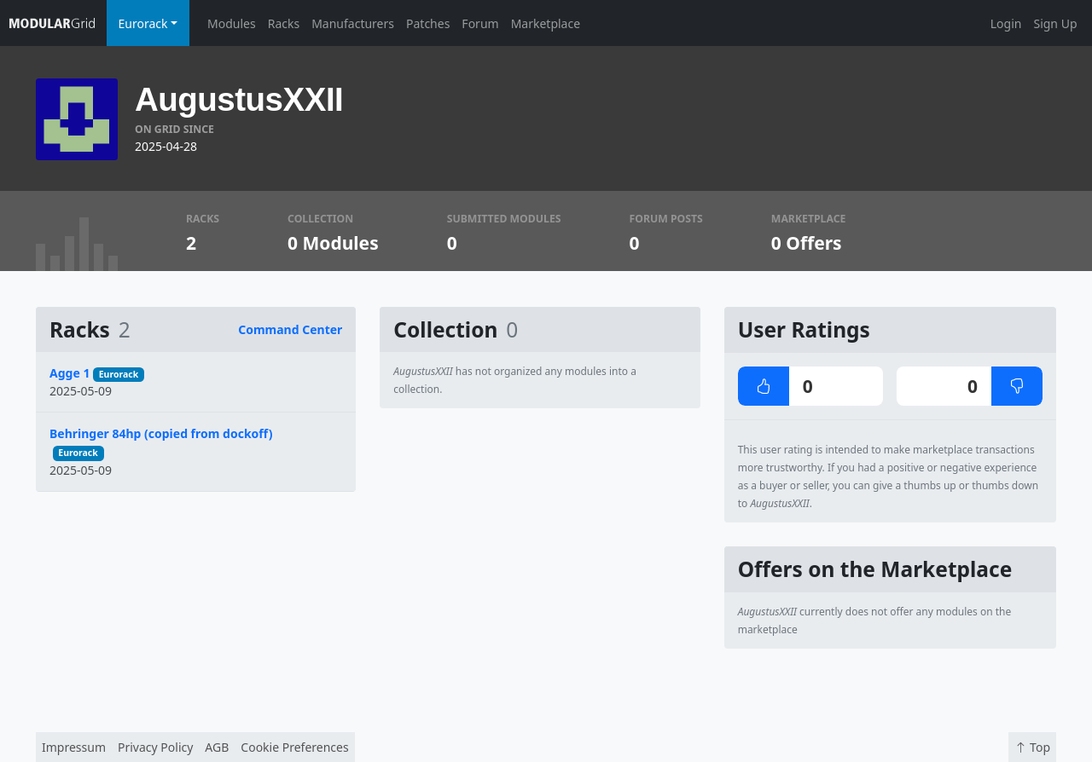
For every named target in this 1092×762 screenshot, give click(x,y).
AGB (217, 747)
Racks (283, 23)
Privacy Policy (155, 747)
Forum (480, 23)
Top (1032, 747)
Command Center (290, 329)
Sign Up (1055, 23)
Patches (428, 23)
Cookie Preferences (294, 747)
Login (1006, 23)
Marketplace (545, 23)
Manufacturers (352, 23)
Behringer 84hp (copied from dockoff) (160, 433)
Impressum (74, 747)
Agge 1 (69, 373)
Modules (231, 23)
